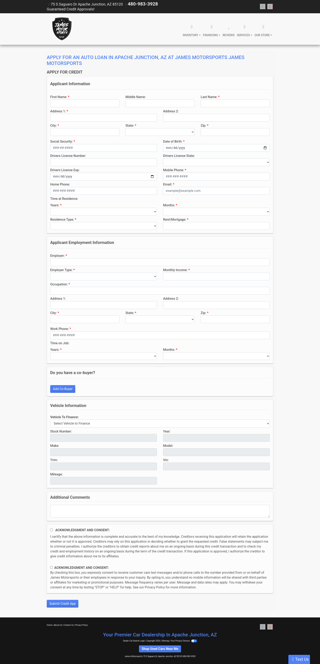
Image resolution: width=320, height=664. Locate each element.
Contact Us (69, 625)
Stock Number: (61, 431)
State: (130, 125)
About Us (58, 625)
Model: (168, 445)
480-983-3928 (140, 4)
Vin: (166, 460)
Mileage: (56, 474)
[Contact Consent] (51, 567)
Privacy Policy (155, 587)
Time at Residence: (64, 198)
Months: (169, 205)
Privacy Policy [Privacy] (81, 625)
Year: (166, 431)
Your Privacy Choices (184, 640)
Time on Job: (59, 343)
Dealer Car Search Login (134, 640)
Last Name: (209, 97)
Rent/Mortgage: (174, 219)
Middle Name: (136, 97)
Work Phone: (59, 329)
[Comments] (160, 511)
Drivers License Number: (68, 156)
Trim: (54, 460)
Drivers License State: (179, 156)
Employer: (57, 255)
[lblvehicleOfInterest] (160, 423)
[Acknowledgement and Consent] (51, 529)
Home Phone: (60, 184)
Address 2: (171, 111)
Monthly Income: (175, 270)
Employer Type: (61, 270)
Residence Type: (62, 219)
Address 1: (58, 111)
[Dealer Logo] (62, 28)
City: (53, 125)
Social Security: (61, 141)
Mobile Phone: (173, 170)
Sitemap (165, 640)
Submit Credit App (62, 603)
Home (49, 625)
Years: (54, 205)
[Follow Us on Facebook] (263, 7)
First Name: (58, 97)
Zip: (203, 125)
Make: (54, 445)
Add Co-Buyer (63, 389)
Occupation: (59, 284)
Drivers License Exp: (65, 170)
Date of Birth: (172, 141)
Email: (167, 184)
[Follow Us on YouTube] (270, 7)
